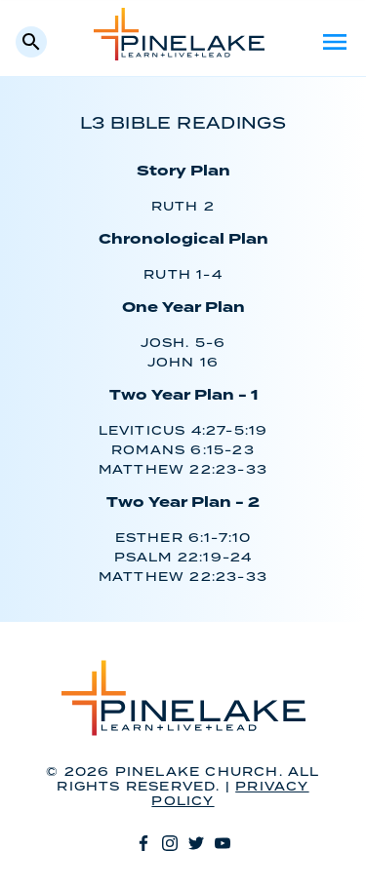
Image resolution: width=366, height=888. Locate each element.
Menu (334, 42)
